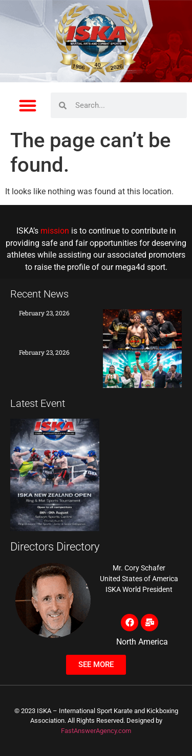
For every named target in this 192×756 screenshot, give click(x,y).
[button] (27, 105)
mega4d (130, 267)
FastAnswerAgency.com (96, 731)
